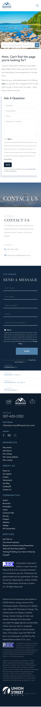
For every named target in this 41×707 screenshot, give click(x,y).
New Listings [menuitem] (7, 460)
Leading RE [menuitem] (7, 487)
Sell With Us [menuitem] (7, 539)
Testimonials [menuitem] (7, 480)
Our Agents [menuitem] (7, 474)
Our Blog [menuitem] (6, 484)
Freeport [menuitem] (6, 519)
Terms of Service (10, 171)
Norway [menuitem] (6, 516)
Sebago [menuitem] (5, 526)
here (3, 83)
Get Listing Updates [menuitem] (10, 457)
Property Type (11, 375)
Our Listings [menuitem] (7, 454)
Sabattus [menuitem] (6, 523)
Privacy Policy (8, 159)
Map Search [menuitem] (7, 448)
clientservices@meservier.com (19, 255)
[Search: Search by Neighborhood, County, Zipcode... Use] (20, 45)
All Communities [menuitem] (9, 529)
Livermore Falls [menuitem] (8, 513)
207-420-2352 (13, 249)
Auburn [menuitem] (5, 501)
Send (8, 165)
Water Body (10, 390)
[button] (37, 45)
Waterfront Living (14, 382)
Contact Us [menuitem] (7, 490)
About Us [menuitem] (6, 471)
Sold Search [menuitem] (7, 451)
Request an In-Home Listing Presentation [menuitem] (18, 546)
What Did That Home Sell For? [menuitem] (14, 549)
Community (10, 367)
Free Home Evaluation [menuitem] (11, 543)
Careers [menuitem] (6, 477)
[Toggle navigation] (37, 6)
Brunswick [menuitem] (6, 504)
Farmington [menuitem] (7, 507)
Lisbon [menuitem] (5, 510)
